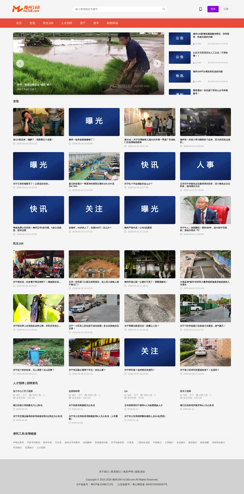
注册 (225, 9)
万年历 (58, 442)
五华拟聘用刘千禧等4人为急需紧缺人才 (143, 405)
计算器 (130, 442)
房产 (83, 23)
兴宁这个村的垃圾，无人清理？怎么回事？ (33, 370)
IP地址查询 (18, 442)
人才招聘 (66, 23)
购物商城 (112, 23)
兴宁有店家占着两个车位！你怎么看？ (87, 370)
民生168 (48, 23)
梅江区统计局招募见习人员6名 (28, 405)
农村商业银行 (218, 442)
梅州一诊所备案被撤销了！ (82, 139)
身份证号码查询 (72, 442)
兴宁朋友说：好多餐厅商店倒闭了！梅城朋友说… (37, 282)
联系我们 (116, 471)
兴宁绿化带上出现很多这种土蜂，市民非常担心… (37, 326)
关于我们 (104, 471)
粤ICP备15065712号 (102, 484)
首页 (19, 23)
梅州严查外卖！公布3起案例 (138, 227)
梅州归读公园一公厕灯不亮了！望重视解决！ (146, 282)
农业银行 (181, 442)
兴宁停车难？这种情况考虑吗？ (139, 370)
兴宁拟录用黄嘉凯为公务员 (82, 405)
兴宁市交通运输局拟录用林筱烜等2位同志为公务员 (37, 416)
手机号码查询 (33, 442)
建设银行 (192, 442)
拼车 (96, 23)
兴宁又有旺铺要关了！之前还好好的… (31, 183)
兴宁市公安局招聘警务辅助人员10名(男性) (144, 416)
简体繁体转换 (101, 442)
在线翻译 (87, 442)
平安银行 (17, 447)
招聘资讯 (32, 383)
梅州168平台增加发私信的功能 (208, 71)
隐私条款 (140, 471)
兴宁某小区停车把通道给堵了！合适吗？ (199, 370)
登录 (213, 9)
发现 (32, 23)
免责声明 (128, 471)
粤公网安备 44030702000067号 (149, 484)
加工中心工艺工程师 (23, 391)
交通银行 (29, 447)
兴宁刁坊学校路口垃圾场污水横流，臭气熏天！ (203, 326)
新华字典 (47, 442)
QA (126, 391)
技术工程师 (185, 391)
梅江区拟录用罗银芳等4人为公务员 (197, 405)
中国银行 (157, 442)
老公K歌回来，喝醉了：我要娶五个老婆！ (33, 139)
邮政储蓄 (204, 442)
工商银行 (169, 442)
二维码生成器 (143, 442)
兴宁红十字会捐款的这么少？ (138, 183)
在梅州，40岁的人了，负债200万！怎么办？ (90, 227)
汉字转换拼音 (117, 442)
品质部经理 (74, 391)
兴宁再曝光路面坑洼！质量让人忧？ (141, 326)
